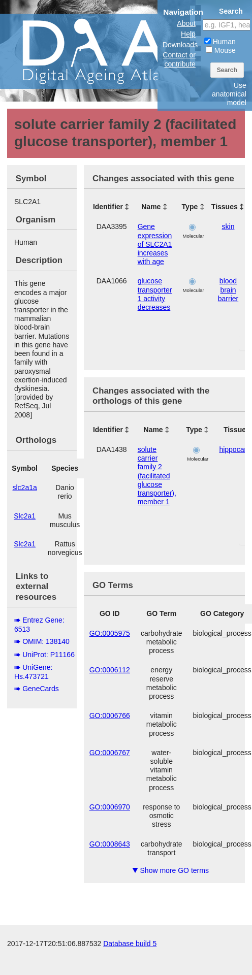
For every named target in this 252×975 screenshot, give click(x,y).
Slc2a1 (25, 516)
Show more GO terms (170, 870)
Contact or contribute (179, 59)
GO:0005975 (109, 633)
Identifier (108, 207)
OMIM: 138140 (46, 641)
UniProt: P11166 (48, 655)
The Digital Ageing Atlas (101, 51)
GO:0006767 (109, 753)
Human (220, 42)
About (186, 23)
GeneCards (40, 689)
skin (228, 226)
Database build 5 (129, 943)
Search (227, 70)
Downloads (180, 45)
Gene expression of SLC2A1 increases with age (155, 244)
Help (188, 34)
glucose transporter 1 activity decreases (155, 294)
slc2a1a (25, 487)
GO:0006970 (109, 807)
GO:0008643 (109, 844)
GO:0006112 (109, 670)
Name (151, 207)
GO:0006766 (109, 715)
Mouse (221, 50)
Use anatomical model (229, 94)
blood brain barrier (228, 289)
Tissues (224, 207)
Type (190, 207)
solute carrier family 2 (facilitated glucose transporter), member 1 (157, 475)
